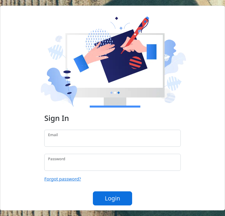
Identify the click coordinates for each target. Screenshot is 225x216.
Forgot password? (62, 179)
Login (112, 198)
